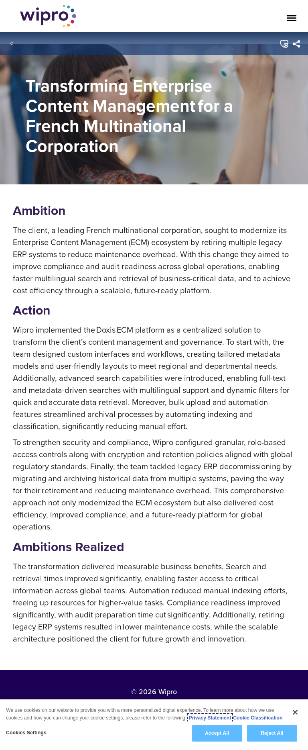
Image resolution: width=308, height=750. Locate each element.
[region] (154, 724)
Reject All (272, 733)
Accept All (217, 733)
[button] (284, 44)
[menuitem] (296, 44)
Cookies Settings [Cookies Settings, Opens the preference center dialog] (26, 733)
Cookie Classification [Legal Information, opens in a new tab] (257, 718)
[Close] (295, 712)
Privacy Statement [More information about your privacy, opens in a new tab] (210, 718)
